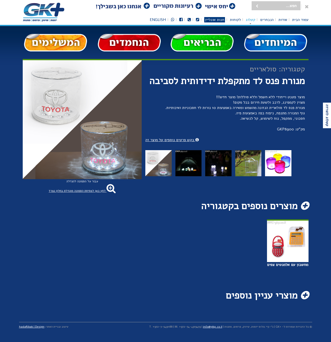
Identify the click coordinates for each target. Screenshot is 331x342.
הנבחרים (267, 19)
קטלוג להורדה (327, 115)
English (158, 19)
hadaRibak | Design (31, 327)
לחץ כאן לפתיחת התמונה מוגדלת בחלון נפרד (82, 191)
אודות (282, 19)
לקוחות (235, 19)
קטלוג (250, 19)
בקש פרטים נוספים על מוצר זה (172, 140)
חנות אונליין (214, 19)
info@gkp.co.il (212, 327)
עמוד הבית (300, 19)
